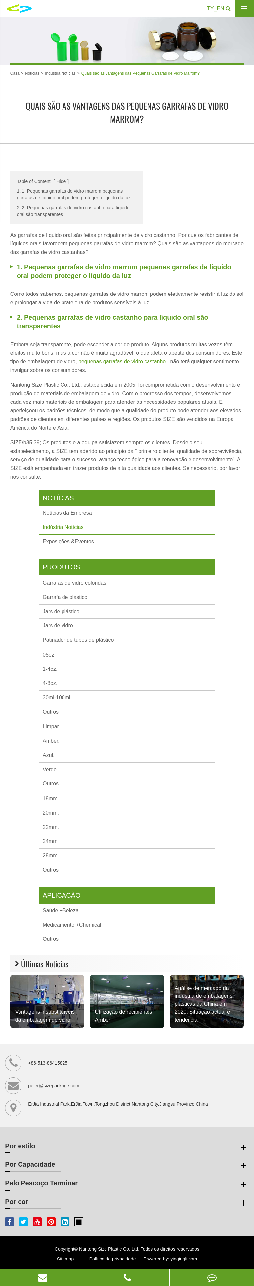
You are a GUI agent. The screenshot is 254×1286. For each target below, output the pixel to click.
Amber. (51, 741)
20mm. (51, 813)
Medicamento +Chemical (72, 925)
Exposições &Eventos (68, 541)
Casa (15, 73)
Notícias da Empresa (67, 513)
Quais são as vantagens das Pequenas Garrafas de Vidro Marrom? (140, 73)
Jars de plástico (61, 611)
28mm (50, 855)
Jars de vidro (58, 625)
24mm (50, 841)
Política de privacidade (112, 1258)
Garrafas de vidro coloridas (74, 583)
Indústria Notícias (60, 73)
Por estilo (126, 1147)
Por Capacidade (126, 1166)
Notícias (32, 73)
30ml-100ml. (57, 697)
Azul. (49, 755)
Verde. (50, 769)
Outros (51, 712)
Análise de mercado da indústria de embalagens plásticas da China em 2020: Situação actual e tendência (203, 1004)
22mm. (51, 827)
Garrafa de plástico (65, 597)
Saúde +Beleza (61, 910)
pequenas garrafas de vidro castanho (122, 361)
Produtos (61, 567)
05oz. (49, 655)
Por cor (126, 1203)
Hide (61, 181)
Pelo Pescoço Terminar (126, 1184)
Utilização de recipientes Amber (123, 1016)
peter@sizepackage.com (53, 1085)
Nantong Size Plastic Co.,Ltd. (109, 1249)
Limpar (51, 726)
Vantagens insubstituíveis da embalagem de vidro (45, 1016)
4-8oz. (50, 683)
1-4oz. (50, 669)
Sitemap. (66, 1258)
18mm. (51, 798)
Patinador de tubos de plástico (78, 640)
